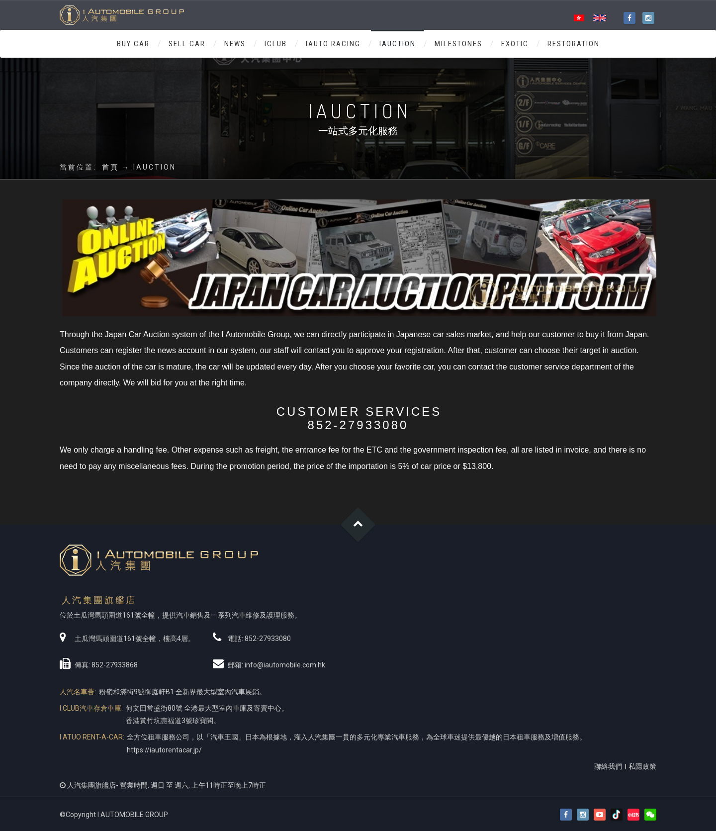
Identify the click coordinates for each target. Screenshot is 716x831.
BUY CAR (133, 43)
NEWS (235, 43)
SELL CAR (187, 43)
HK (579, 18)
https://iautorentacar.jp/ (164, 750)
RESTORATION (573, 43)
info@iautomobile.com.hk (285, 665)
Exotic (515, 43)
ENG (600, 18)
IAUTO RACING (333, 43)
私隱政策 (642, 766)
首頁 (110, 167)
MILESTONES (458, 43)
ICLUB (276, 43)
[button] (650, 815)
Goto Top (358, 525)
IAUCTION (397, 43)
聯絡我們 (608, 766)
